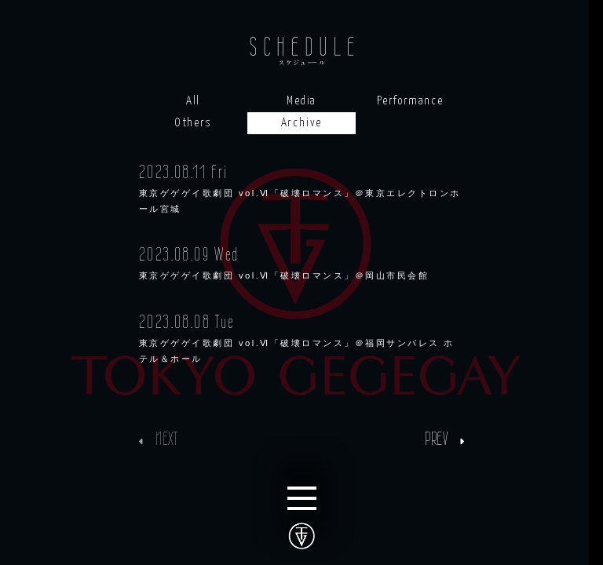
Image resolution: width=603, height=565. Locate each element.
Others (193, 123)
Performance (410, 101)
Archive (301, 123)
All (193, 101)
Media (301, 101)
